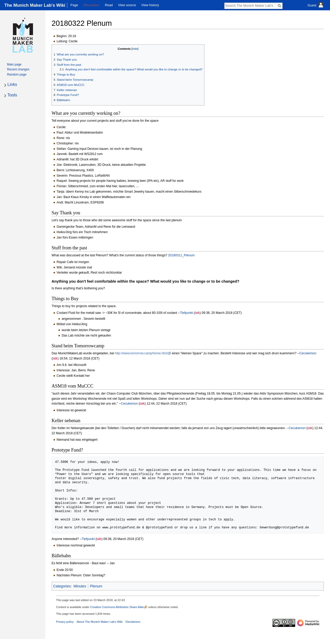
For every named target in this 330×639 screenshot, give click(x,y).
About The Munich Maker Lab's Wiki (100, 621)
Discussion (91, 5)
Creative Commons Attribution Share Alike (117, 607)
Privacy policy (65, 621)
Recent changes (18, 69)
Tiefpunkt (186, 313)
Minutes (79, 586)
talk (197, 313)
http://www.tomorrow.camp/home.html (141, 353)
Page (74, 5)
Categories (62, 586)
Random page (16, 74)
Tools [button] (12, 95)
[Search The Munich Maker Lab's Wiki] (251, 5)
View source (127, 5)
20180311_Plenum (181, 255)
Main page (14, 64)
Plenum (96, 586)
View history (150, 5)
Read (109, 5)
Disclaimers (133, 621)
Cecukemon (307, 353)
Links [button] (12, 84)
